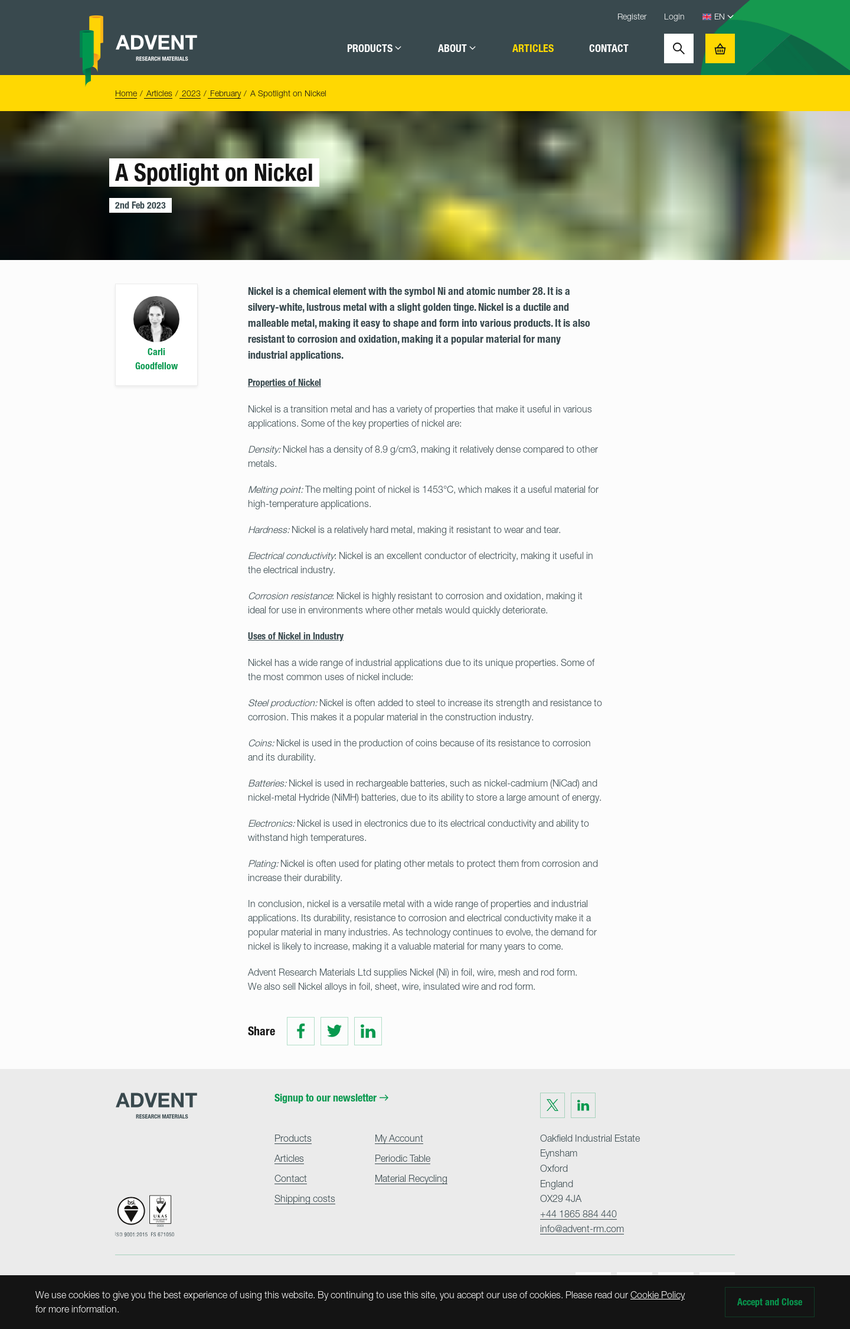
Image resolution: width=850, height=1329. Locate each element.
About (457, 48)
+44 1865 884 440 (578, 1213)
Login (674, 16)
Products (375, 48)
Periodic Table (402, 1158)
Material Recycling (411, 1178)
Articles (533, 48)
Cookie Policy (657, 1294)
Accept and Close (769, 1302)
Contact (609, 48)
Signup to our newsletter (331, 1098)
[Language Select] (724, 17)
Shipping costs (304, 1198)
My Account (399, 1138)
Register (631, 16)
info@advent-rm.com (582, 1228)
